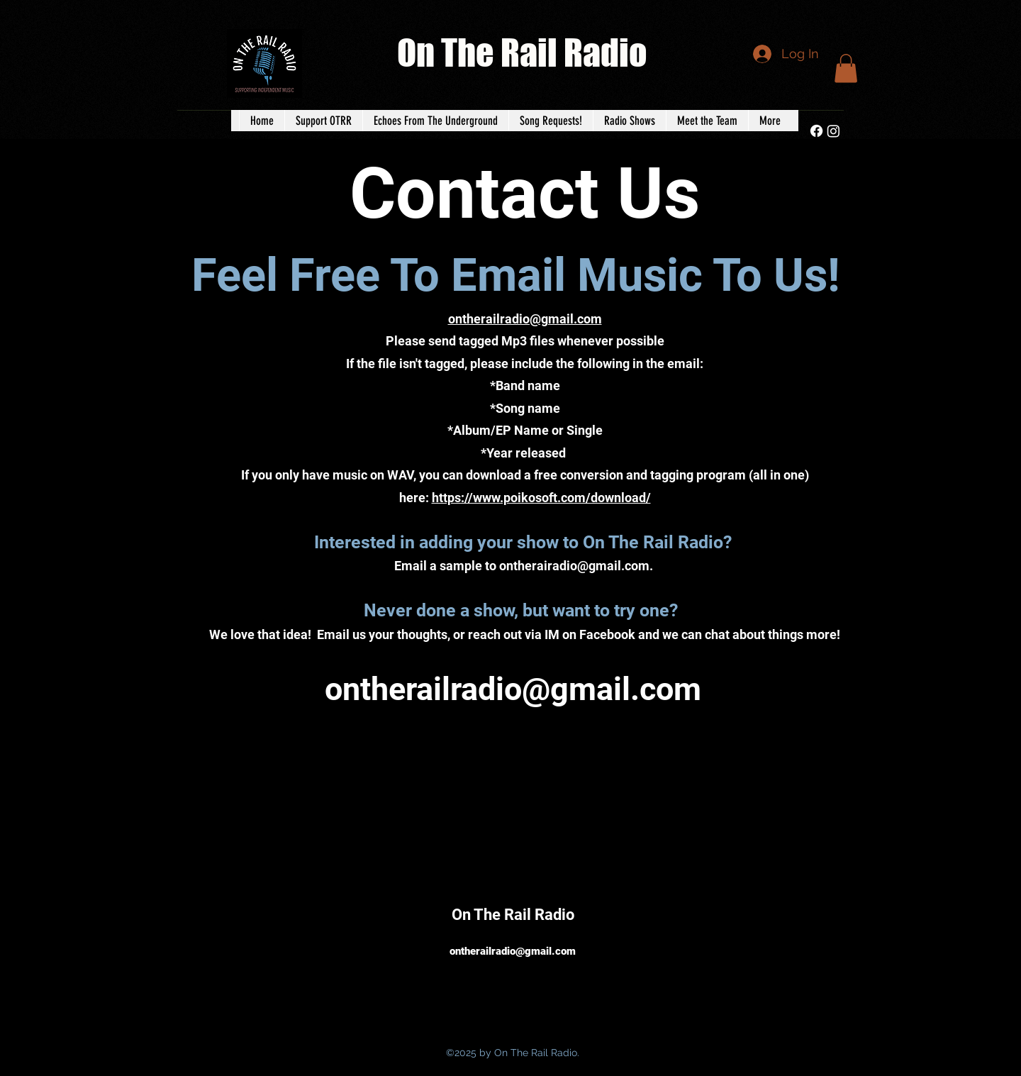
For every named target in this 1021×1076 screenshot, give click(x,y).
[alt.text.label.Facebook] (816, 131)
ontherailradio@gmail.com (513, 689)
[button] (846, 68)
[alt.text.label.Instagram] (833, 131)
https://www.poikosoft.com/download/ (541, 497)
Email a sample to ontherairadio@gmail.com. (525, 565)
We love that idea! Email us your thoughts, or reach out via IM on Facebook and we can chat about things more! (524, 634)
